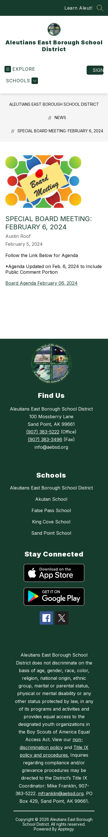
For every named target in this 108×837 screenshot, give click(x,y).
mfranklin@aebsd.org (61, 793)
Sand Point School (51, 533)
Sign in (98, 70)
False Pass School (51, 510)
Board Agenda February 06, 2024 (41, 283)
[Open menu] (19, 69)
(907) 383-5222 (42, 432)
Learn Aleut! (78, 8)
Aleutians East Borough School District (54, 104)
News (60, 117)
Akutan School (51, 499)
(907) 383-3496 (45, 439)
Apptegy (66, 829)
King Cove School (51, 522)
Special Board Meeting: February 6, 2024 (60, 130)
